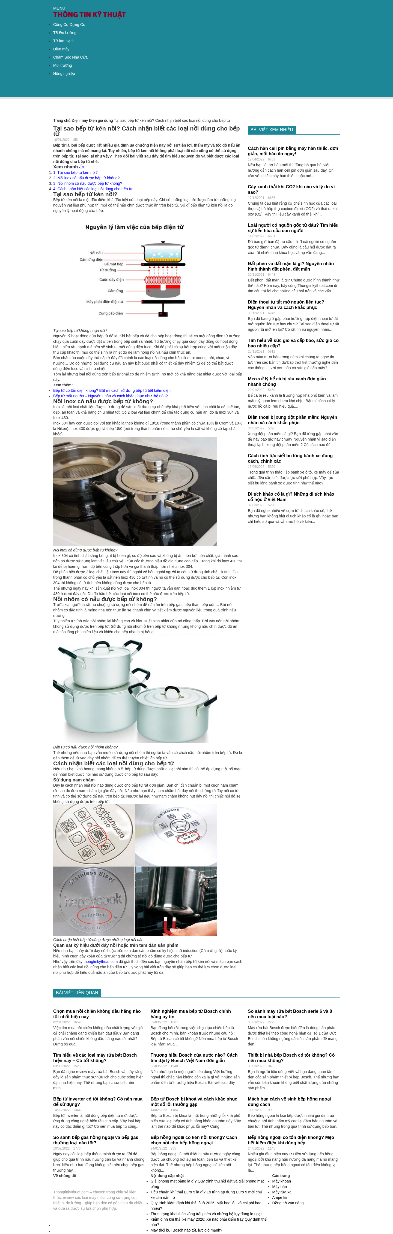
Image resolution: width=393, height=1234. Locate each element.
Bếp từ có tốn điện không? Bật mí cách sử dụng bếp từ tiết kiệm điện (112, 390)
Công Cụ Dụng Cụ (69, 24)
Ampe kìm (280, 1197)
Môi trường (62, 65)
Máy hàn (279, 1186)
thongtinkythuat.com (101, 961)
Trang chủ (62, 120)
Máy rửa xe (281, 1192)
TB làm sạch (64, 41)
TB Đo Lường (64, 33)
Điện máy (61, 49)
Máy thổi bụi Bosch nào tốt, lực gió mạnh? (186, 1230)
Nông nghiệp (64, 73)
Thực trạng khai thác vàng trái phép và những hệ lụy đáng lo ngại (206, 1214)
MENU (59, 8)
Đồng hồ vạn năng (287, 1203)
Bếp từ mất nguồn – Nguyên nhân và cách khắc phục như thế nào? (110, 396)
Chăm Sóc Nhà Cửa (70, 57)
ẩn (81, 166)
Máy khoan (281, 1181)
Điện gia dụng (101, 120)
